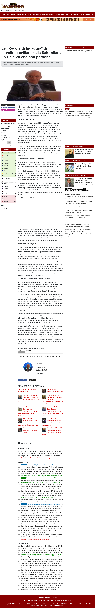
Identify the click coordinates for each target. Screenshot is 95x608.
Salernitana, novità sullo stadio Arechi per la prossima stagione (41, 526)
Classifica (5, 150)
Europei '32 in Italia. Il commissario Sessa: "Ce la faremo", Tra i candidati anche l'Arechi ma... (51, 517)
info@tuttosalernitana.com (57, 605)
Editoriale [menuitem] (64, 14)
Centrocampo (6, 137)
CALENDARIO (51, 600)
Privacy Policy (53, 597)
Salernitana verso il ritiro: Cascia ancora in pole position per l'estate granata (45, 574)
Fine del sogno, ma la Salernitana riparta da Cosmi (30, 430)
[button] (9, 142)
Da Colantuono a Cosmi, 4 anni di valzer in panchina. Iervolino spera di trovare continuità (50, 469)
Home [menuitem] (3, 14)
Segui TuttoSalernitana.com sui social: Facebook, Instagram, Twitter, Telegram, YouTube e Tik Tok (53, 456)
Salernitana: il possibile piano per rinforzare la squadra (39, 511)
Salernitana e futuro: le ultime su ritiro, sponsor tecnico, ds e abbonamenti (45, 568)
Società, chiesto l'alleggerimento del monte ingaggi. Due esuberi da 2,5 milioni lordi (48, 555)
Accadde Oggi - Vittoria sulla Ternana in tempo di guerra (39, 530)
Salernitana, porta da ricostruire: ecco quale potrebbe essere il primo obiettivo (46, 587)
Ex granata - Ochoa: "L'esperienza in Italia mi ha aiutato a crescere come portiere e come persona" (53, 559)
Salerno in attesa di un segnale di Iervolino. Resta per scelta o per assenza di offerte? (49, 548)
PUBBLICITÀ (42, 600)
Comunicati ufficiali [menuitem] (14, 14)
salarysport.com (23, 180)
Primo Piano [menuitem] (74, 14)
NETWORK (27, 600)
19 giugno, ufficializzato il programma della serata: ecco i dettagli (42, 493)
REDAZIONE (34, 600)
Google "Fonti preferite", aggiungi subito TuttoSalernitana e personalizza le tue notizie (49, 453)
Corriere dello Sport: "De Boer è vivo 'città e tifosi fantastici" (40, 521)
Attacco (5, 140)
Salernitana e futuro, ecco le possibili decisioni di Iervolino (40, 563)
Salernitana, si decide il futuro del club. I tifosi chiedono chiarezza (42, 528)
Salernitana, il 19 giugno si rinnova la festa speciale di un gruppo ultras (44, 508)
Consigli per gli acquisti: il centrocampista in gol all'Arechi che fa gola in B (45, 480)
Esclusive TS (69, 175)
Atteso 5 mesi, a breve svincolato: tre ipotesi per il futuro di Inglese (45, 482)
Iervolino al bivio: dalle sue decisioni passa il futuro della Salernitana (43, 565)
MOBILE (65, 600)
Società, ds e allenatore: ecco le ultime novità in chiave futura (41, 489)
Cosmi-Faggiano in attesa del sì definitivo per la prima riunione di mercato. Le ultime (48, 506)
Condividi (22, 380)
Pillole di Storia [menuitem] (85, 14)
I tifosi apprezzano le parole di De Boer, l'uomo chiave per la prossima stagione (46, 484)
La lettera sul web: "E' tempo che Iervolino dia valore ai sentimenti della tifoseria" (47, 537)
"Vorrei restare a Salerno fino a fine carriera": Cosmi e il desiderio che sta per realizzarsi (49, 467)
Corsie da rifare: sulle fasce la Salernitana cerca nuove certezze (42, 552)
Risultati (9, 146)
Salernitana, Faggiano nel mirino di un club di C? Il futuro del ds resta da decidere (47, 491)
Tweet (32, 380)
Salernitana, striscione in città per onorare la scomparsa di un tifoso (43, 576)
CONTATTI (59, 600)
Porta (4, 130)
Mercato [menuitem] (36, 14)
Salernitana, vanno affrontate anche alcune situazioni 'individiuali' (42, 500)
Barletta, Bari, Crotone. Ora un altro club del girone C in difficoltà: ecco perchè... (47, 546)
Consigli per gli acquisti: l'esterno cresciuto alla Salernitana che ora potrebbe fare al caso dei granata (53, 513)
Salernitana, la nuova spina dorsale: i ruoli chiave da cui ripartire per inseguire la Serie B (49, 570)
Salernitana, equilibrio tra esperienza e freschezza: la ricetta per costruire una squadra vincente (52, 495)
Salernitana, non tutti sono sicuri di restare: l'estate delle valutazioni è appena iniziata (48, 583)
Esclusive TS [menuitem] (26, 14)
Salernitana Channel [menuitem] (47, 14)
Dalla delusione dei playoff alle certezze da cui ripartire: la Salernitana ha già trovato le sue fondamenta (54, 473)
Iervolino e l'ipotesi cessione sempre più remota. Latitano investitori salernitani (46, 557)
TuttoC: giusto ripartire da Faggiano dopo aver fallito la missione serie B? (44, 535)
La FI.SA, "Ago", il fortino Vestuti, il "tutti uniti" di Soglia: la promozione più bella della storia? (54, 465)
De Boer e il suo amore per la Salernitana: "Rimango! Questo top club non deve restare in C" (51, 572)
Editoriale (24, 348)
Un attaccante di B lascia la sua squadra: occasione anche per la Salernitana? (46, 476)
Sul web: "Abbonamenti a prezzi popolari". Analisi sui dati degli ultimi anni (45, 561)
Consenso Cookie (43, 597)
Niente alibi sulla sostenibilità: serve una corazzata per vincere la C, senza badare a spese (50, 486)
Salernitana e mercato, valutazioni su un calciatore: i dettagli (43, 478)
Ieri (70, 109)
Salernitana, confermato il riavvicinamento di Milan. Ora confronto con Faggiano (47, 579)
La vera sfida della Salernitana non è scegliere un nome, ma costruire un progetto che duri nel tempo (52, 411)
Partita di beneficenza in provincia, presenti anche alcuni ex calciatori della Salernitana (49, 581)
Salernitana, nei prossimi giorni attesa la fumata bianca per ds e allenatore (45, 519)
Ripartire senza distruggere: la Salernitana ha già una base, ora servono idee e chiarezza (27, 411)
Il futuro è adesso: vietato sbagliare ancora (35, 539)
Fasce (4, 135)
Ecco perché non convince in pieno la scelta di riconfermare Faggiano (43, 451)
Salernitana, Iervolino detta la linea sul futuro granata (38, 524)
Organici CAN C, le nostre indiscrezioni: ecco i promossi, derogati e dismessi (49, 504)
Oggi (66, 109)
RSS (69, 600)
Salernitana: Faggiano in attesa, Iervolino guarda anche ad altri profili (43, 585)
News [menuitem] (58, 14)
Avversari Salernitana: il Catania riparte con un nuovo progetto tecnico (43, 502)
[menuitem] (92, 14)
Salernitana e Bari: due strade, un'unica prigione (36, 458)
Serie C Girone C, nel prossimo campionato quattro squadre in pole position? (46, 471)
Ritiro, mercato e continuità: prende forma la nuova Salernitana (41, 515)
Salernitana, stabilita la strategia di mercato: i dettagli (38, 497)
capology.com (34, 180)
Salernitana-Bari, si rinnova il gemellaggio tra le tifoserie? (39, 589)
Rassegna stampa (71, 161)
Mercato (68, 146)
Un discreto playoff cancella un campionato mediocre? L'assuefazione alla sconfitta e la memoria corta (52, 399)
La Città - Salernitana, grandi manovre (33, 532)
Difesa (4, 132)
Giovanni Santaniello (24, 350)
